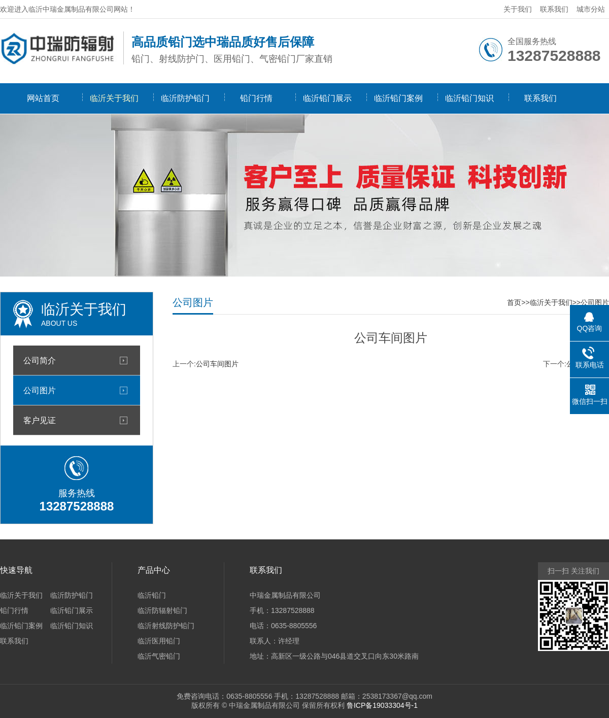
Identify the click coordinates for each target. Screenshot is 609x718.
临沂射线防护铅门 (166, 626)
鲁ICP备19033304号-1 (382, 705)
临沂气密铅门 (159, 656)
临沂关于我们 (114, 98)
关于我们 (517, 9)
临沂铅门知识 (469, 98)
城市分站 (591, 9)
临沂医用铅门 (159, 641)
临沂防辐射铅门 (162, 610)
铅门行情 (256, 98)
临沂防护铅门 (185, 98)
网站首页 (43, 98)
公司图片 (39, 390)
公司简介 (39, 360)
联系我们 (554, 9)
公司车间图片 (217, 364)
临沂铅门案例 (398, 98)
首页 (514, 302)
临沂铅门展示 (327, 98)
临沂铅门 (152, 595)
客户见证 (39, 420)
